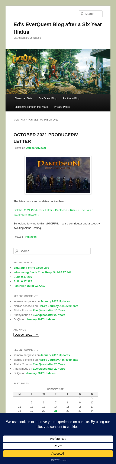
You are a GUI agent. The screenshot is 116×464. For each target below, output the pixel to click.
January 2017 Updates (55, 301)
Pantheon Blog (71, 98)
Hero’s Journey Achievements (58, 306)
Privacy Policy (62, 106)
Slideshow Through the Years (31, 106)
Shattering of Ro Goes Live (31, 267)
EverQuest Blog (48, 98)
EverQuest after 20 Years (49, 310)
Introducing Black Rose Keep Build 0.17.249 (42, 272)
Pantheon (31, 236)
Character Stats (23, 98)
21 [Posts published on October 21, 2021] (55, 410)
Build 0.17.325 (22, 281)
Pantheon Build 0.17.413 (29, 285)
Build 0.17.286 (22, 276)
